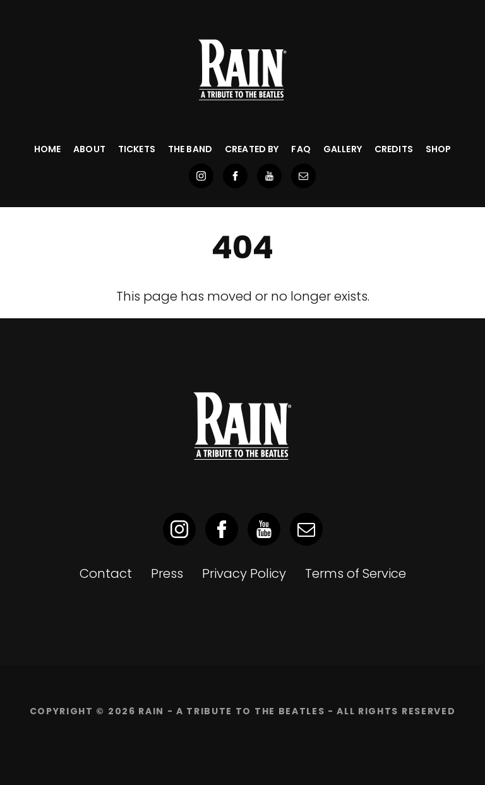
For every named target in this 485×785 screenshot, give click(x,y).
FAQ (300, 149)
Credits (393, 149)
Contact (106, 573)
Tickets (136, 149)
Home (47, 149)
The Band (190, 149)
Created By (251, 149)
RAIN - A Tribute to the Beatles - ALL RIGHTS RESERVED (296, 711)
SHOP (439, 149)
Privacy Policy (244, 573)
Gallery (342, 149)
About (89, 149)
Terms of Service (355, 573)
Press (167, 573)
